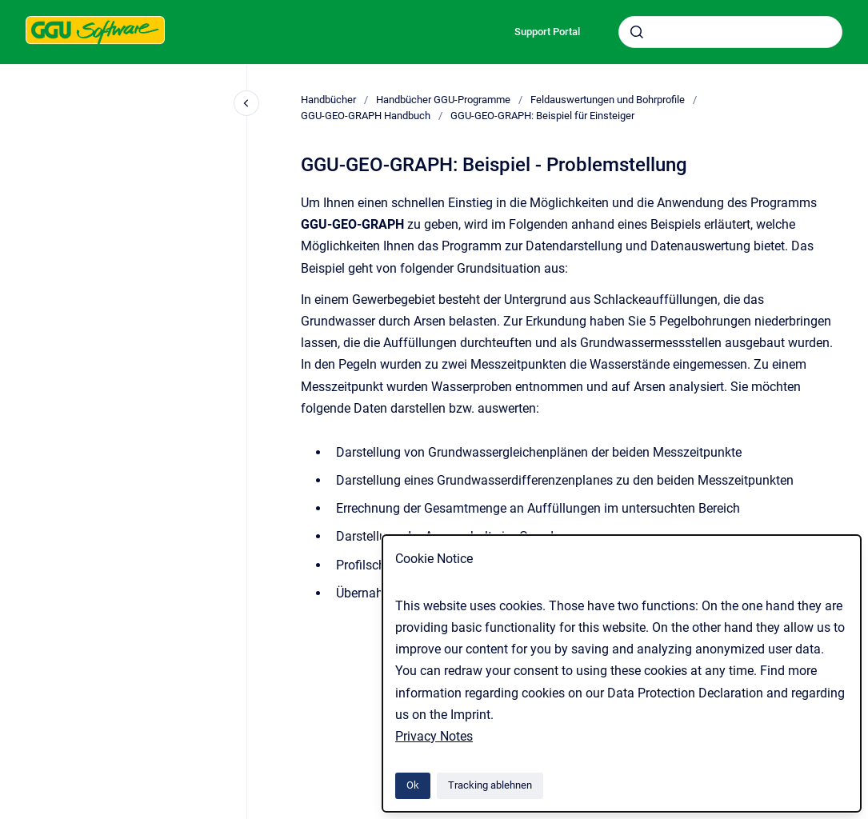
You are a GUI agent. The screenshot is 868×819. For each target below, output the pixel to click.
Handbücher (328, 100)
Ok (412, 785)
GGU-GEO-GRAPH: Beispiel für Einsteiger (542, 116)
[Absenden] (637, 32)
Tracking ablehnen (490, 785)
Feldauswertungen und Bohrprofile (607, 100)
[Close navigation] (246, 103)
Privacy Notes (434, 736)
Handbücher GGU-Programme (443, 100)
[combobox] (730, 32)
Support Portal (547, 32)
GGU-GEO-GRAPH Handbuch (365, 116)
